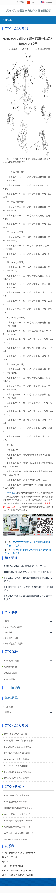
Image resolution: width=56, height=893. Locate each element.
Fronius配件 (13, 688)
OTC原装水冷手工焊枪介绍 (17, 827)
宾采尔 (8, 712)
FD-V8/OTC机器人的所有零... (18, 765)
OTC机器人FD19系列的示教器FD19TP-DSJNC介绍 (28, 572)
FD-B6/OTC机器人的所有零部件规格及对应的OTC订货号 (28, 588)
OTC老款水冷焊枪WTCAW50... (18, 820)
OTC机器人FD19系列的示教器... (19, 740)
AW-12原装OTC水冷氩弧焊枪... (18, 814)
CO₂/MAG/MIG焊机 (14, 627)
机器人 (8, 621)
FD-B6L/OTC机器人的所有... (17, 747)
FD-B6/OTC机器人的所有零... (18, 753)
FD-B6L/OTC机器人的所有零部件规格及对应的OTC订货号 (28, 579)
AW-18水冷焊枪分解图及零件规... (19, 833)
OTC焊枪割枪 (10, 673)
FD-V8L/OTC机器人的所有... (17, 759)
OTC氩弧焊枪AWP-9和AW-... (17, 802)
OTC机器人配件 (11, 660)
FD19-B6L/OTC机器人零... (16, 734)
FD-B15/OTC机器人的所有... (17, 772)
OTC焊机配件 (10, 667)
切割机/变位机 (11, 638)
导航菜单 (7, 20)
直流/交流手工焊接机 (14, 643)
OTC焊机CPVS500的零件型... (18, 808)
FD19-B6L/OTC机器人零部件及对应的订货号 (25, 566)
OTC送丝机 (9, 679)
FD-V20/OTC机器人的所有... (17, 778)
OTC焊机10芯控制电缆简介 (17, 795)
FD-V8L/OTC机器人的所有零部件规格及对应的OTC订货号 (28, 598)
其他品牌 (11, 698)
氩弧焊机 (9, 632)
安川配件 (9, 707)
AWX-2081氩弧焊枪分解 (15, 839)
